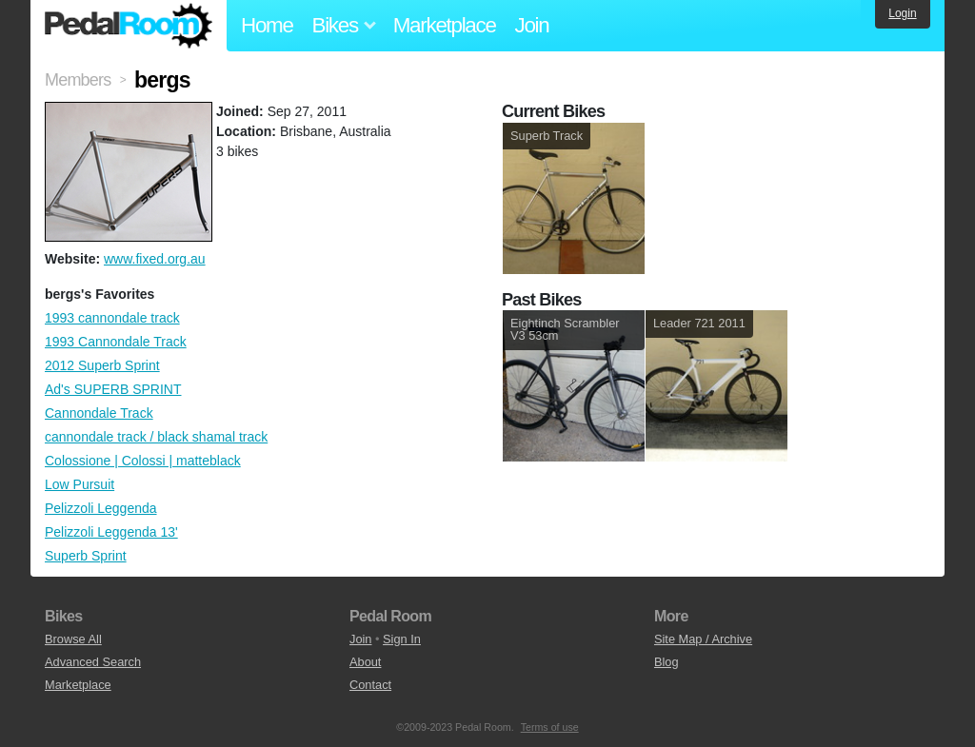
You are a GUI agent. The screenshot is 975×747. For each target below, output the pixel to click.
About (365, 662)
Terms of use (550, 727)
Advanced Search (93, 662)
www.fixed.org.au (155, 258)
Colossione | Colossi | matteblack (143, 460)
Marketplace (444, 25)
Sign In (402, 639)
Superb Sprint (86, 555)
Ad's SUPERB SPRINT (113, 389)
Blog (666, 662)
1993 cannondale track (112, 317)
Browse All (73, 639)
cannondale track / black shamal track (156, 436)
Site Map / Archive (703, 639)
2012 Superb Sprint (102, 365)
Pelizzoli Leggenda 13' (111, 532)
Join (532, 25)
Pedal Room (128, 26)
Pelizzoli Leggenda (101, 508)
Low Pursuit (79, 484)
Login (902, 13)
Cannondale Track (99, 413)
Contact (370, 685)
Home (267, 25)
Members (77, 79)
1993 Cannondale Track (116, 341)
